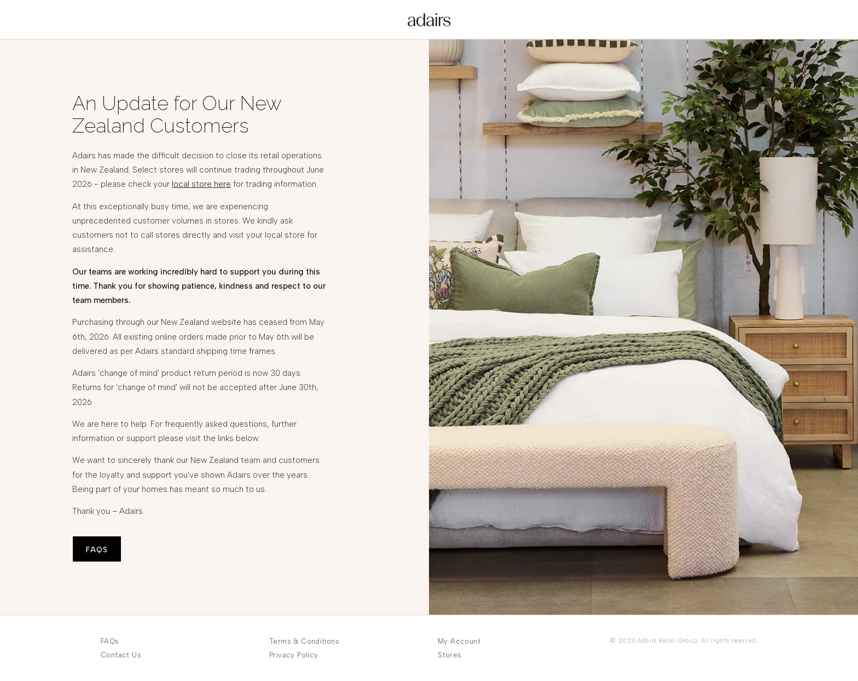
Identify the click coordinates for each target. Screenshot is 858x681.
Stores (449, 655)
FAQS (97, 549)
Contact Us (121, 655)
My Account (459, 641)
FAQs (110, 641)
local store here (201, 184)
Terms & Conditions (304, 641)
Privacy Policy (293, 655)
